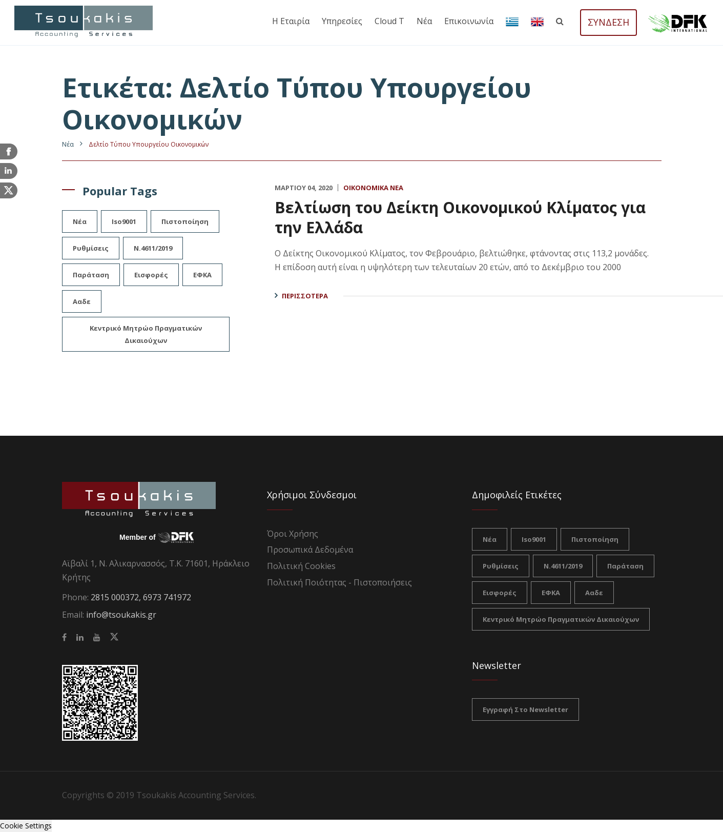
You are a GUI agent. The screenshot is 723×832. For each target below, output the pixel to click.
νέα (80, 221)
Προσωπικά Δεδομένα (310, 549)
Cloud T (389, 21)
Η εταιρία (290, 21)
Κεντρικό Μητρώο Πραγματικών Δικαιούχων (146, 334)
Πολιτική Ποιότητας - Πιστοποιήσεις (339, 582)
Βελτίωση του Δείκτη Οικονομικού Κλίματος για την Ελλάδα (460, 217)
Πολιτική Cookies (301, 566)
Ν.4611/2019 (153, 248)
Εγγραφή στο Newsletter (525, 709)
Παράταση (91, 274)
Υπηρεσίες (342, 21)
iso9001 (124, 221)
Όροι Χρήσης (292, 533)
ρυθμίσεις (91, 248)
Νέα (424, 21)
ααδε (82, 301)
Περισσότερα (305, 295)
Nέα (68, 144)
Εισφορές (151, 274)
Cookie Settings (26, 825)
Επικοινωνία (468, 21)
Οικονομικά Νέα (373, 187)
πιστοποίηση (185, 221)
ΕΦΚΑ (202, 274)
